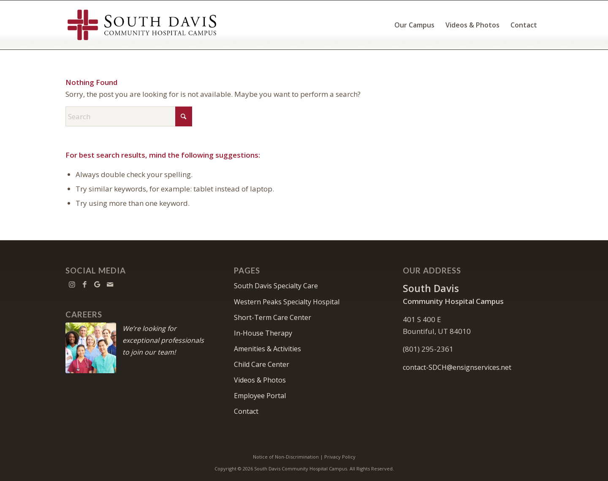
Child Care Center (261, 364)
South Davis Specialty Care (276, 285)
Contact (246, 411)
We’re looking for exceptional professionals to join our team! (163, 340)
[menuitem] (414, 24)
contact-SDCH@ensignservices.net (457, 367)
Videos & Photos (260, 380)
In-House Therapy (263, 333)
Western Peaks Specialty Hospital (286, 301)
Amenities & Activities (267, 348)
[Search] (128, 116)
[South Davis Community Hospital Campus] (142, 24)
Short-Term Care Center (272, 317)
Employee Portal (260, 395)
